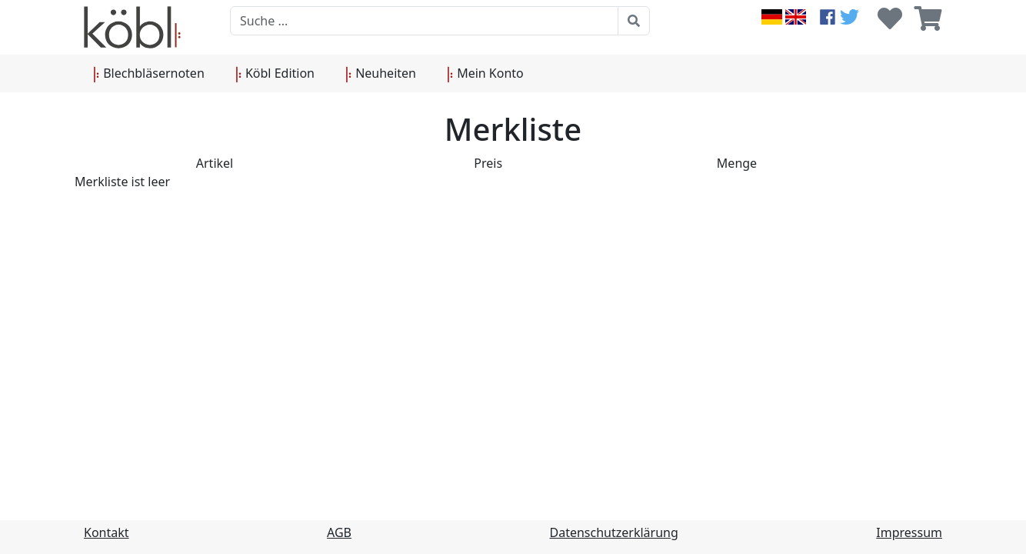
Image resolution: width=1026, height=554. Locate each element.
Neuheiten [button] (380, 74)
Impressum (909, 532)
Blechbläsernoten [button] (149, 74)
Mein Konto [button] (485, 74)
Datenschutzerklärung (614, 532)
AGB (339, 532)
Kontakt (106, 532)
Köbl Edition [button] (275, 74)
